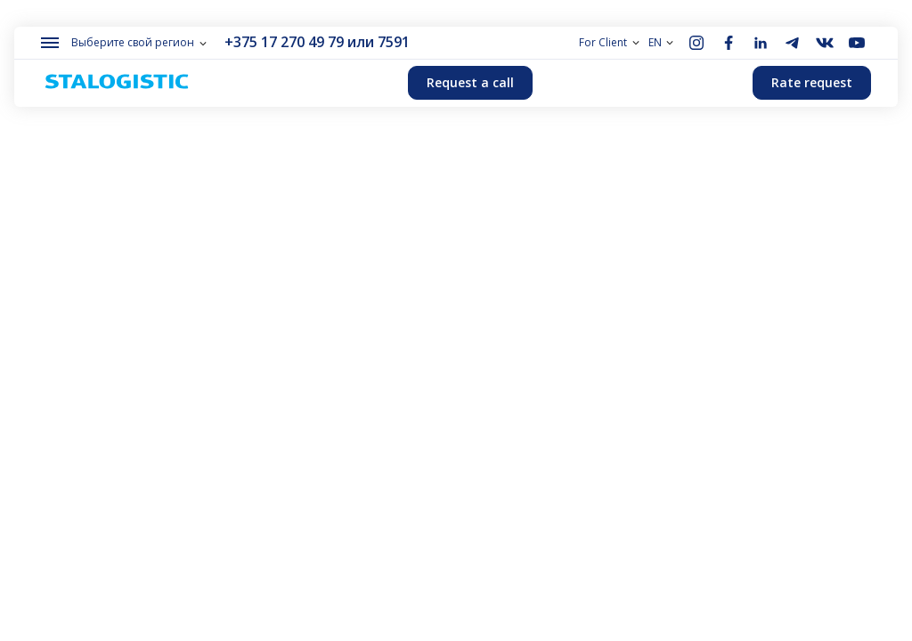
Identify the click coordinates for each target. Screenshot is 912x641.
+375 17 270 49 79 (284, 42)
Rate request (811, 82)
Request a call (470, 82)
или (360, 42)
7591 (394, 42)
